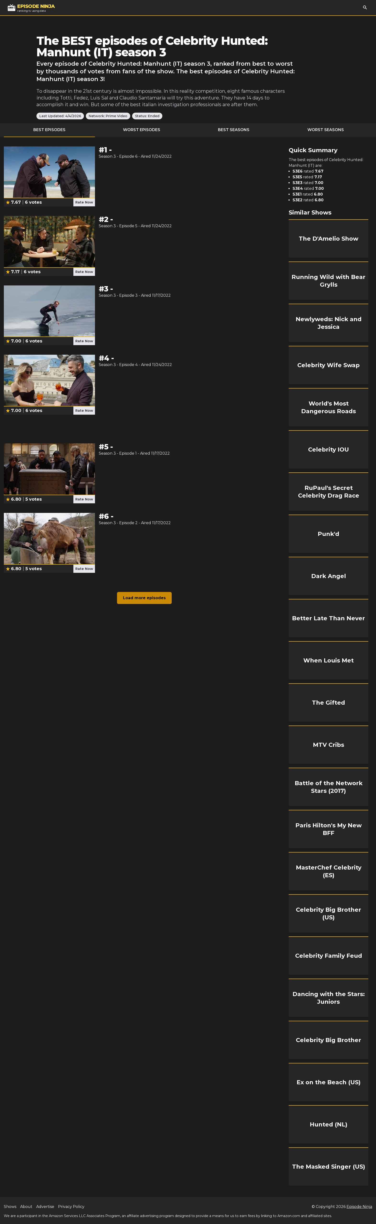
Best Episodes (49, 130)
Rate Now (84, 202)
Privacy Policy (71, 1206)
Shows (10, 1206)
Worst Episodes (141, 130)
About (26, 1206)
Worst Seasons (325, 130)
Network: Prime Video (108, 116)
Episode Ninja (359, 1206)
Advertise (45, 1206)
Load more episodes (144, 598)
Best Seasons (233, 130)
